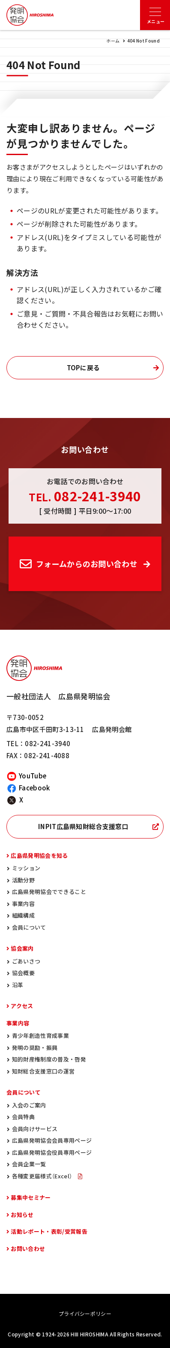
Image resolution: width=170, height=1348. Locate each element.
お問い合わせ (28, 1248)
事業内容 (23, 904)
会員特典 (23, 1117)
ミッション (26, 868)
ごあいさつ (26, 961)
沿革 (18, 985)
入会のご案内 (29, 1105)
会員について (29, 927)
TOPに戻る (83, 367)
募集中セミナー (31, 1197)
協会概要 (23, 973)
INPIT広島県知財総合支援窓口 (83, 826)
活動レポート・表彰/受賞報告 (49, 1231)
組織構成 (23, 915)
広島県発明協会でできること (49, 891)
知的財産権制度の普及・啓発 (49, 1059)
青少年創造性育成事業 (40, 1035)
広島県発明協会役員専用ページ (52, 1152)
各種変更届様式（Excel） (43, 1176)
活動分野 (23, 880)
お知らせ (22, 1215)
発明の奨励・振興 (35, 1047)
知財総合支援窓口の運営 (43, 1071)
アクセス (22, 1006)
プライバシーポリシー (85, 1314)
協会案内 (22, 948)
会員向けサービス (35, 1129)
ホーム (112, 40)
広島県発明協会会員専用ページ (52, 1140)
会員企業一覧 (29, 1164)
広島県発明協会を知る (39, 855)
